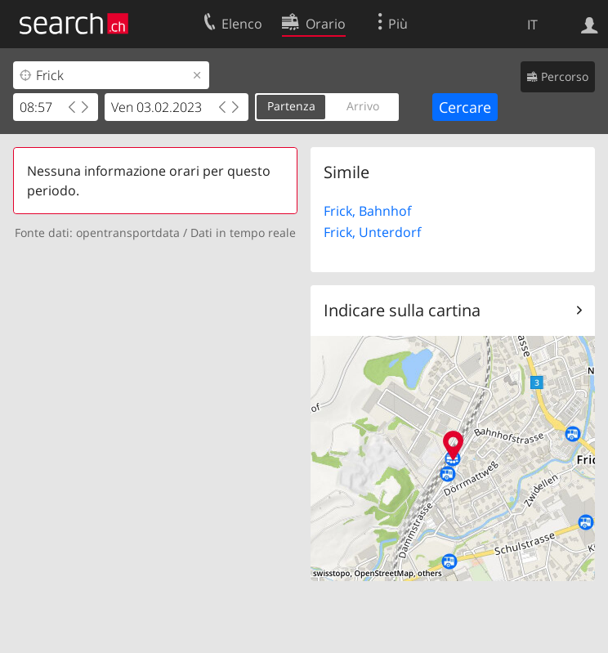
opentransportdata (128, 232)
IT (532, 25)
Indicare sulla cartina (402, 310)
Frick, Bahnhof (367, 211)
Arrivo (362, 106)
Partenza (291, 106)
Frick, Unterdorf (372, 232)
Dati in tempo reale (243, 232)
